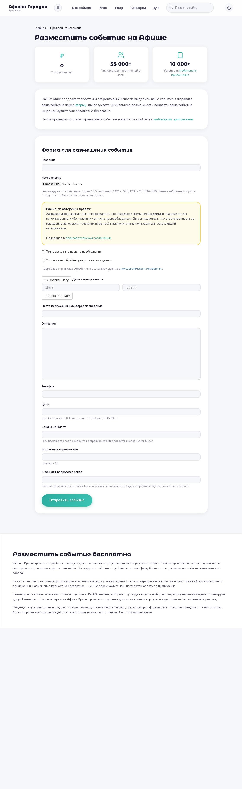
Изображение (51, 178)
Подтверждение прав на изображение (72, 252)
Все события (82, 8)
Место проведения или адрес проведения (72, 306)
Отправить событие (67, 500)
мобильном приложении (173, 119)
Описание (49, 324)
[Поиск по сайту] (194, 8)
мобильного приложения (184, 73)
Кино (103, 8)
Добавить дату (56, 280)
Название (49, 160)
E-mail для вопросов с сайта (62, 472)
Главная (40, 28)
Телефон (48, 386)
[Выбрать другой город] (58, 8)
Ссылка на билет (54, 427)
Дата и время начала (87, 279)
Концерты (138, 8)
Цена (45, 404)
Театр (119, 8)
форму (81, 105)
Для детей (161, 8)
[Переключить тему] (229, 7)
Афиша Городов (28, 6)
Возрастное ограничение (60, 449)
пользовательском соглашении (88, 238)
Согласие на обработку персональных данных (77, 260)
